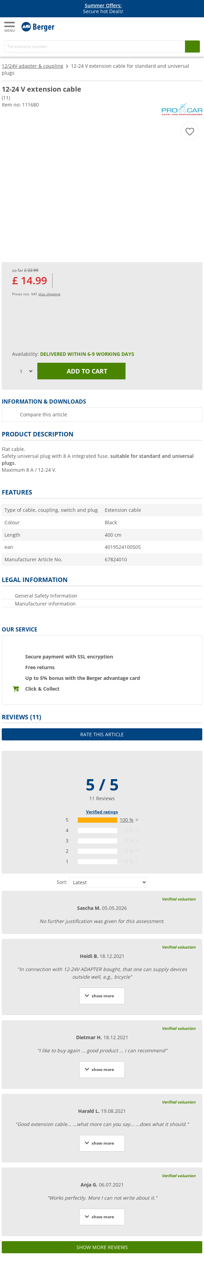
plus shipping (49, 294)
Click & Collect (42, 688)
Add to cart (81, 371)
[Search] (94, 46)
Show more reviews (102, 1247)
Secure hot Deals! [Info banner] (103, 9)
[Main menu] (10, 27)
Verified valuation (178, 899)
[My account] (180, 26)
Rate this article (102, 734)
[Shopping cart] (193, 26)
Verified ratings (102, 812)
